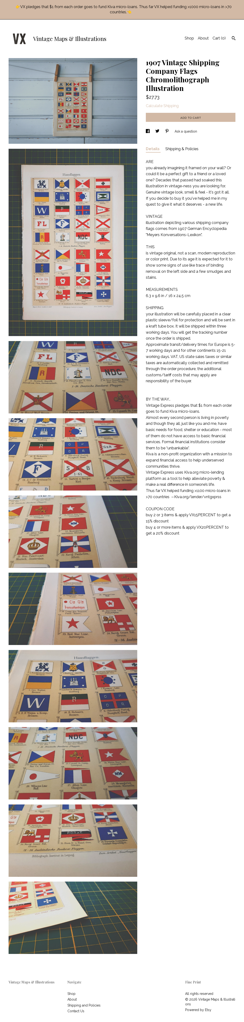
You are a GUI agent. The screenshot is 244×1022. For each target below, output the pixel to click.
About (203, 38)
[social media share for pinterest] (167, 131)
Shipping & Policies (181, 149)
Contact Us (75, 1011)
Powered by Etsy (198, 1010)
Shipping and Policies (84, 1005)
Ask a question (186, 131)
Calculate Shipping (162, 106)
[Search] (233, 38)
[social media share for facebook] (148, 131)
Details (153, 149)
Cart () (219, 38)
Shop (189, 38)
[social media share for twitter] (157, 131)
